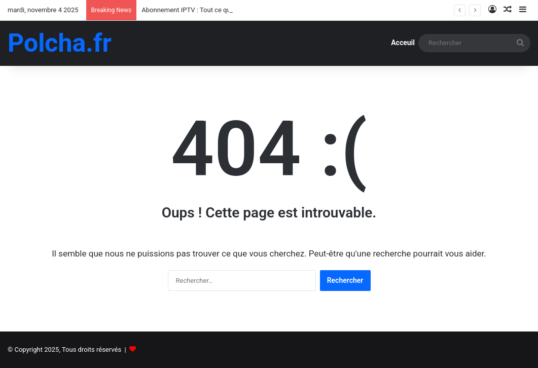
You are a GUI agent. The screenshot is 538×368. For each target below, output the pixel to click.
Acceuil (403, 43)
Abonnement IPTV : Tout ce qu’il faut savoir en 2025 (217, 10)
